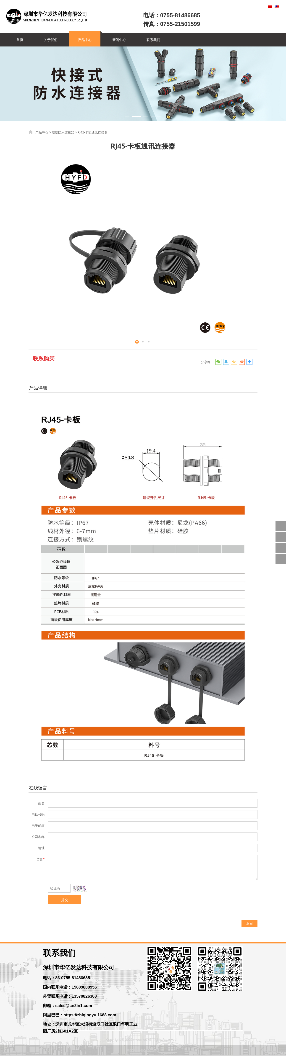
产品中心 (85, 39)
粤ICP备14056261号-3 (143, 1050)
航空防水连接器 (63, 132)
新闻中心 (119, 39)
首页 (19, 39)
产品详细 (38, 388)
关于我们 (51, 39)
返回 (249, 923)
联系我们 (153, 39)
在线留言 (38, 788)
